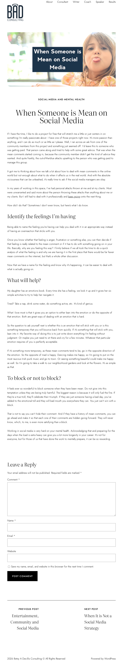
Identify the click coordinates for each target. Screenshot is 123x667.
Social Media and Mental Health (61, 99)
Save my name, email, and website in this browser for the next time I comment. (52, 566)
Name (11, 520)
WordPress (110, 658)
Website (11, 551)
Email (11, 536)
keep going (74, 196)
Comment (13, 479)
